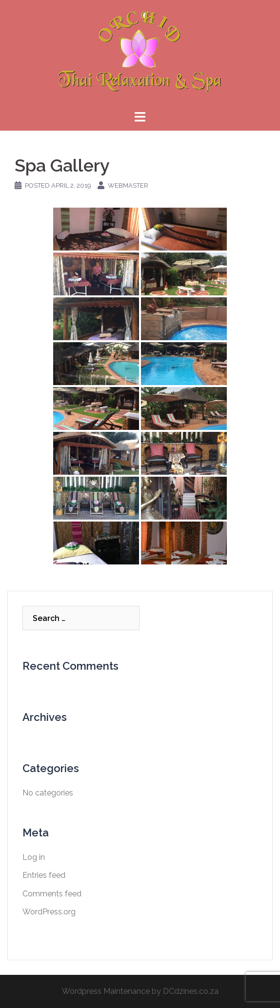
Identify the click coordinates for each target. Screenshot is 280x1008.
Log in (33, 857)
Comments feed (51, 893)
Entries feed (43, 875)
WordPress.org (49, 911)
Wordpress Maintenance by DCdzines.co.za (140, 991)
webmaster (128, 185)
